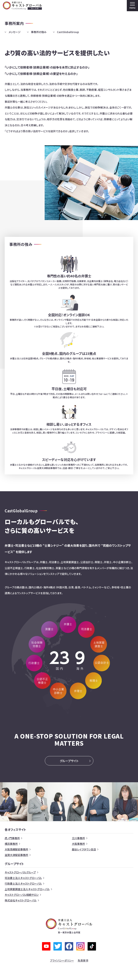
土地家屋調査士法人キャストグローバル (27, 889)
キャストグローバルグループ (20, 872)
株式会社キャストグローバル (21, 900)
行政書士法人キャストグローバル (23, 883)
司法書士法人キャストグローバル (23, 878)
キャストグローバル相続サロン (22, 895)
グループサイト (69, 761)
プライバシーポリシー (62, 960)
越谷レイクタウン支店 (84, 849)
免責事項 (83, 960)
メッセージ (15, 32)
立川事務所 (78, 838)
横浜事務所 (11, 844)
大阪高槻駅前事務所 (16, 849)
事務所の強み (38, 32)
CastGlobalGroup (68, 32)
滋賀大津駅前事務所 (16, 855)
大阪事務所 (78, 844)
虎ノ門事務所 (12, 838)
